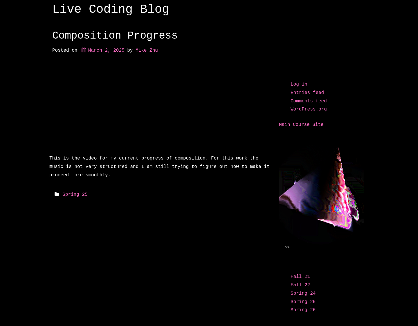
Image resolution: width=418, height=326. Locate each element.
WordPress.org (309, 109)
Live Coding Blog (110, 9)
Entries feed (307, 92)
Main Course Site (301, 124)
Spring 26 (303, 310)
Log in (299, 84)
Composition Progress (115, 36)
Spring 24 (303, 293)
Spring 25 (74, 194)
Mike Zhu (147, 50)
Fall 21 (300, 276)
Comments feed (309, 101)
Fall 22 (300, 285)
